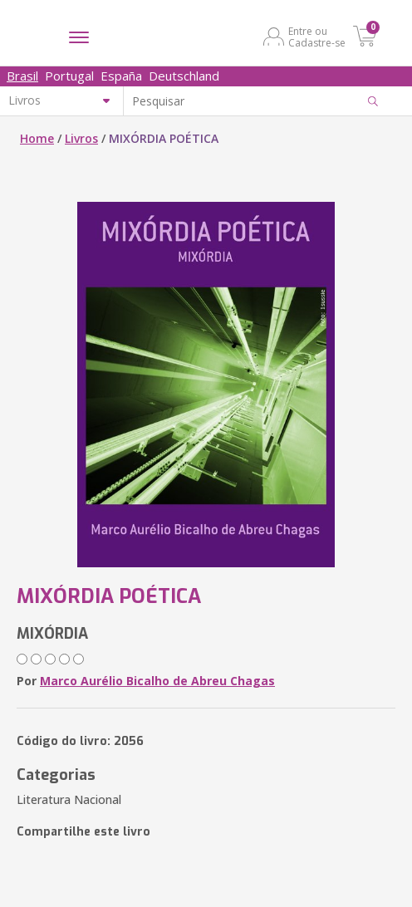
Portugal (69, 75)
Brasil (22, 75)
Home (37, 138)
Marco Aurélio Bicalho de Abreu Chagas (157, 681)
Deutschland (184, 75)
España (121, 75)
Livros (81, 138)
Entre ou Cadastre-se (317, 36)
